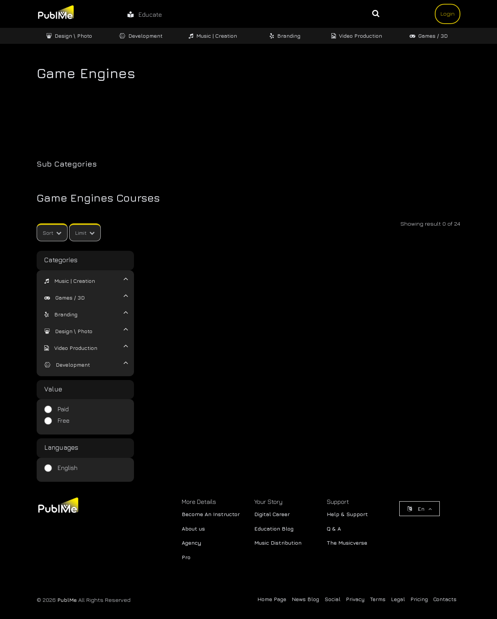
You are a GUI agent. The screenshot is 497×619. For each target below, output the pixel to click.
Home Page (271, 599)
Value (53, 389)
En (419, 508)
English (67, 467)
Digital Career (272, 514)
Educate (144, 14)
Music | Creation (213, 35)
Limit (85, 232)
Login (448, 13)
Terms (378, 599)
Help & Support (347, 514)
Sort (52, 232)
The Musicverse (347, 542)
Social (332, 599)
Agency (191, 542)
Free (63, 420)
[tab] (80, 280)
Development (141, 35)
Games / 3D (429, 35)
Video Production (356, 35)
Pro (186, 557)
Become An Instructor (211, 514)
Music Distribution (278, 542)
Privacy (355, 599)
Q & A (334, 528)
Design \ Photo (69, 35)
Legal (398, 599)
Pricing (419, 599)
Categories (60, 260)
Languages (61, 447)
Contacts (445, 599)
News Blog (305, 599)
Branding (284, 35)
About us (193, 528)
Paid (63, 409)
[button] (69, 280)
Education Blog (274, 528)
